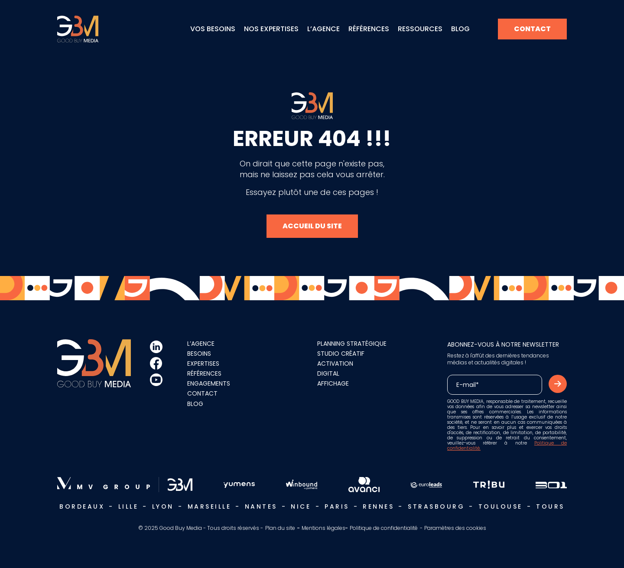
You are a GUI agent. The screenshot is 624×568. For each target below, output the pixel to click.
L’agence (323, 29)
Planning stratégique (352, 336)
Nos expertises (271, 29)
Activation (335, 356)
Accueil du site (312, 222)
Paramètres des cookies (455, 520)
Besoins (199, 346)
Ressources (420, 29)
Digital (328, 366)
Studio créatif (340, 346)
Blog (460, 29)
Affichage (333, 376)
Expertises (203, 356)
